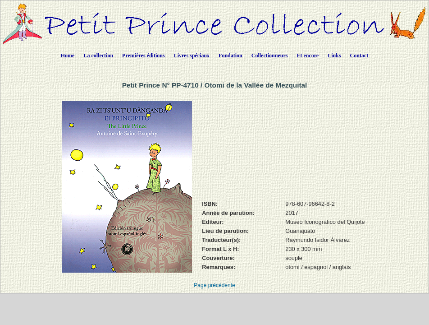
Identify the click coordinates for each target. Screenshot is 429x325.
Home (68, 55)
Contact (359, 55)
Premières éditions (143, 55)
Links (334, 55)
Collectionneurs (269, 55)
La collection (98, 55)
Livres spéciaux (192, 55)
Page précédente (214, 285)
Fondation (230, 55)
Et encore (308, 55)
